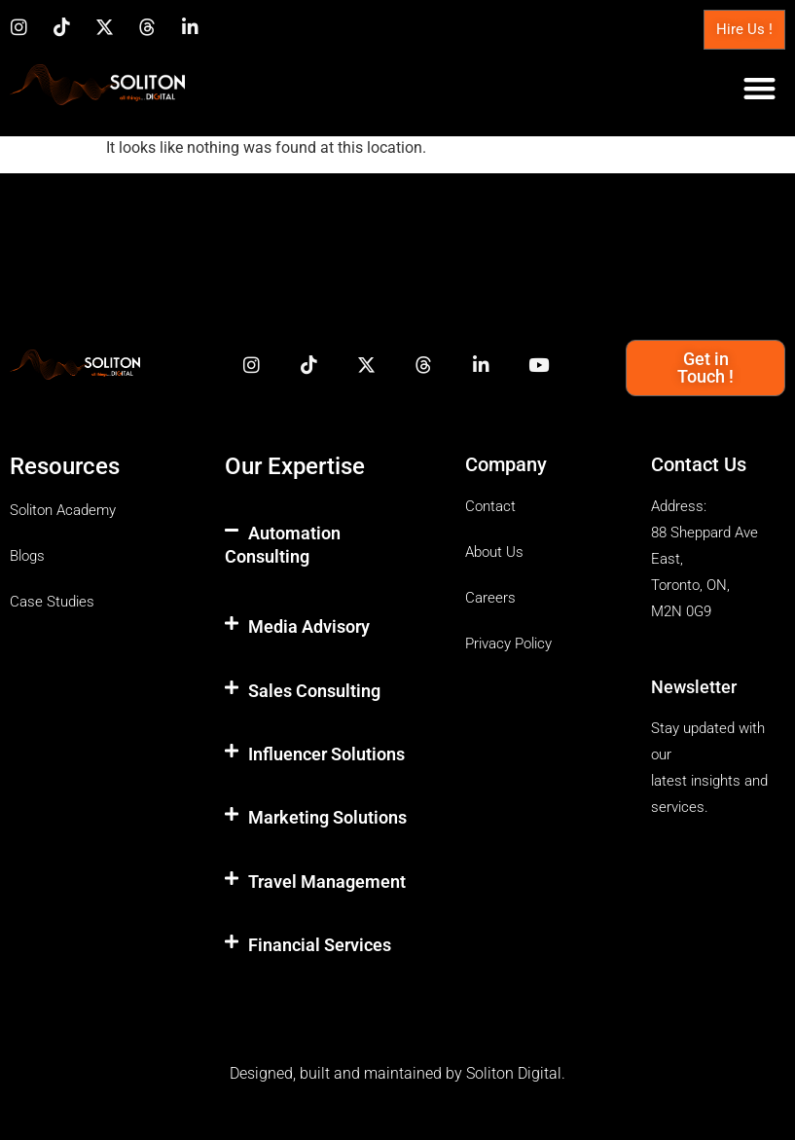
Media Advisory (309, 626)
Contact (490, 506)
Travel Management (327, 881)
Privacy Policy (508, 643)
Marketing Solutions (327, 817)
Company (506, 464)
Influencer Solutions (326, 754)
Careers (490, 598)
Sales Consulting (314, 690)
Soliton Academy (63, 510)
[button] (760, 88)
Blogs (27, 556)
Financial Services (319, 945)
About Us (494, 552)
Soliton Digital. (515, 1073)
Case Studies (52, 601)
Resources (65, 466)
